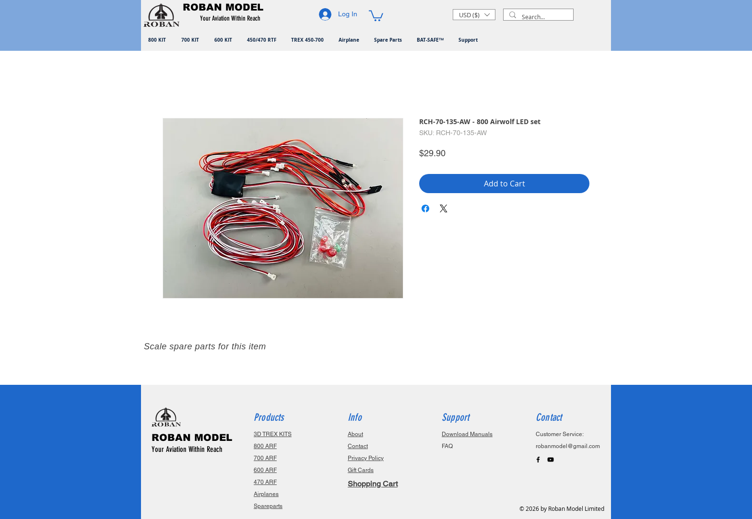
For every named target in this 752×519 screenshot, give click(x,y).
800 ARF (265, 446)
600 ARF (265, 470)
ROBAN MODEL (192, 437)
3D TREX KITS (273, 434)
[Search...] (537, 17)
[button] (232, 18)
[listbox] (474, 14)
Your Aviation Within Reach (187, 449)
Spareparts (268, 506)
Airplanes (266, 494)
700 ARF (265, 458)
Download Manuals (467, 434)
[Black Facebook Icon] (538, 459)
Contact (358, 446)
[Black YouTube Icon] (550, 459)
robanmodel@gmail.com (568, 446)
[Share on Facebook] (425, 208)
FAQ (447, 446)
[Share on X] (443, 208)
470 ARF (265, 482)
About (355, 434)
